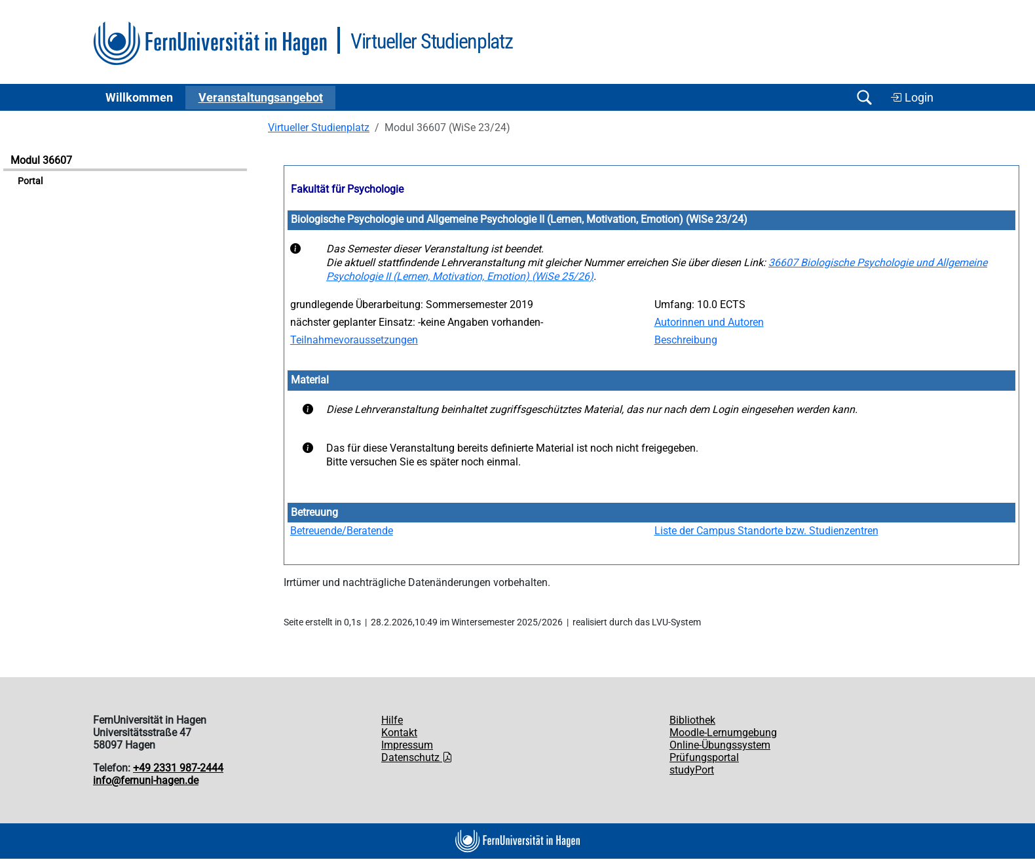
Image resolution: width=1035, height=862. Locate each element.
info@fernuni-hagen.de (145, 780)
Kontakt (399, 732)
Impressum (407, 745)
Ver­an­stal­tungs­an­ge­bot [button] (260, 97)
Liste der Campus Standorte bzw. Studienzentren (766, 530)
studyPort (691, 770)
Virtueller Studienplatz (318, 127)
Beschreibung (685, 340)
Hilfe (392, 720)
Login (911, 97)
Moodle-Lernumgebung (723, 732)
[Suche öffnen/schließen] (864, 97)
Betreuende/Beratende (341, 530)
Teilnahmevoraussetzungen (354, 340)
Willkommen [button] (139, 97)
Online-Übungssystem (719, 745)
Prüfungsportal (704, 757)
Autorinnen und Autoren (709, 322)
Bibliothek (692, 720)
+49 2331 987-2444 (178, 768)
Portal (30, 181)
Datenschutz (417, 757)
